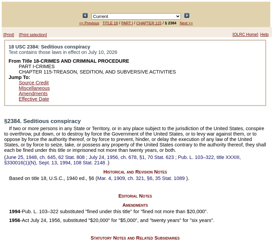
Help (264, 34)
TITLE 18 (110, 23)
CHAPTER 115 (149, 23)
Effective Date (34, 99)
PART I (127, 23)
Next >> (186, 23)
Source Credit (34, 82)
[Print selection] (33, 35)
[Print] (8, 35)
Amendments (33, 93)
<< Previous (89, 23)
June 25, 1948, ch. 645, (46, 157)
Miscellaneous (34, 88)
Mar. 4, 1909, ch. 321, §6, (141, 178)
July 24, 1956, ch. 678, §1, (132, 157)
